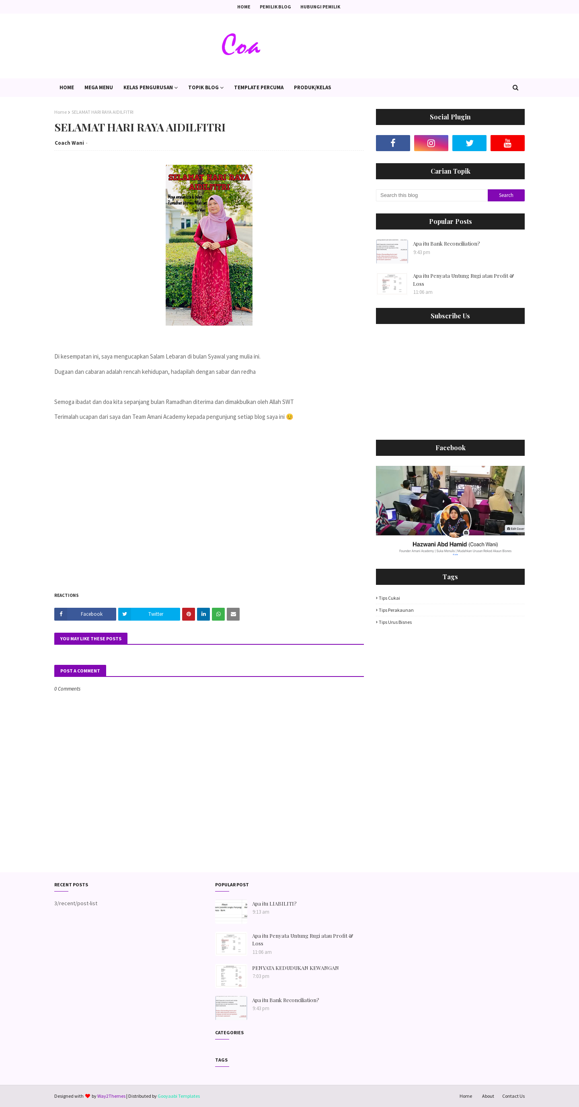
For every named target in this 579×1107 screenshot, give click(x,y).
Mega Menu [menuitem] (98, 87)
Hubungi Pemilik (320, 7)
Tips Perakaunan (396, 610)
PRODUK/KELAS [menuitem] (312, 87)
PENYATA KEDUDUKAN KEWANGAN (295, 967)
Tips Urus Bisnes (395, 622)
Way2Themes (111, 1096)
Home (243, 7)
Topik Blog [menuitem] (203, 87)
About (488, 1096)
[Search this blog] (432, 195)
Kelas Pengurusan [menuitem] (148, 87)
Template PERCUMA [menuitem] (258, 87)
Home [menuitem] (67, 87)
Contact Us (513, 1096)
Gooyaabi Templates (179, 1096)
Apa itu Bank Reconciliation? (446, 243)
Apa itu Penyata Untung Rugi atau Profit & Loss (463, 279)
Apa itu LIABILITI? (274, 903)
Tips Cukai (389, 598)
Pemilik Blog (275, 7)
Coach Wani (69, 142)
